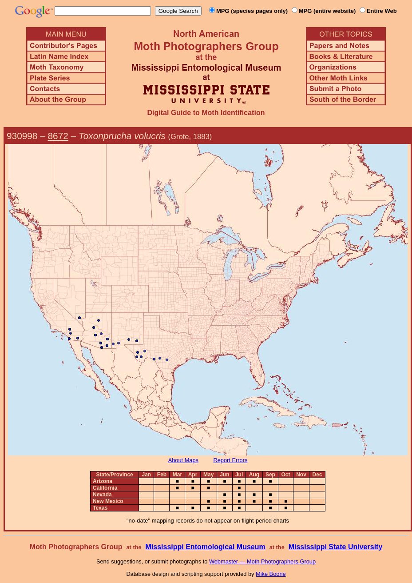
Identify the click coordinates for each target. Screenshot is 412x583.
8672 (58, 136)
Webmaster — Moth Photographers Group (262, 561)
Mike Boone (271, 574)
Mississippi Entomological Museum (205, 547)
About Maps (183, 460)
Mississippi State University (336, 547)
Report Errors (231, 460)
